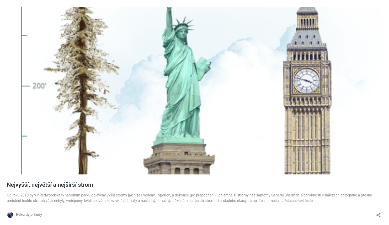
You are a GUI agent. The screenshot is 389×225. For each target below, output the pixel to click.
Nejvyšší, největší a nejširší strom (50, 185)
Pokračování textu (298, 201)
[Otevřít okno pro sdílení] (378, 213)
